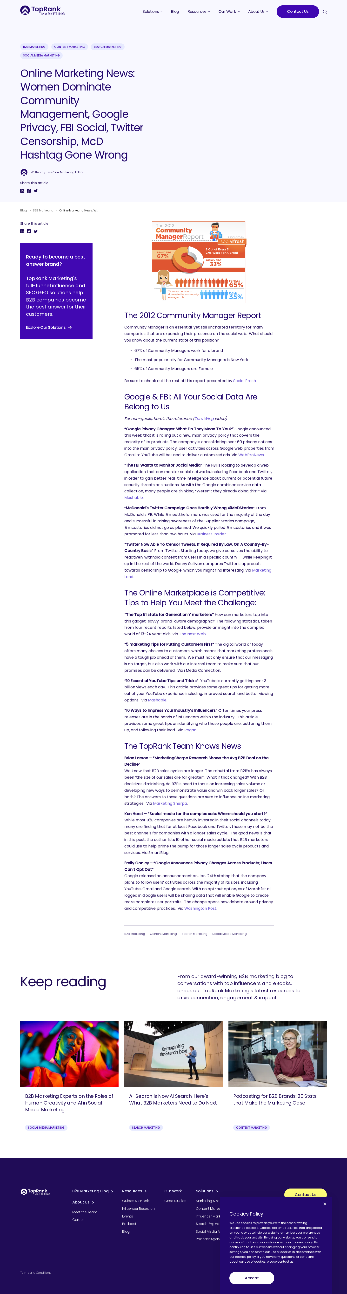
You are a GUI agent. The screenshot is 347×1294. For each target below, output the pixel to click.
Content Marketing (69, 47)
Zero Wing (204, 418)
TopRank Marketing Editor (64, 172)
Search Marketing (108, 47)
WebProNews (251, 455)
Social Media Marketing (41, 55)
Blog (23, 210)
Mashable (133, 497)
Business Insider (211, 534)
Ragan (190, 730)
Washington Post (200, 908)
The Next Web (192, 634)
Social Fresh (244, 381)
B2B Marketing (34, 47)
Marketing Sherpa (170, 803)
